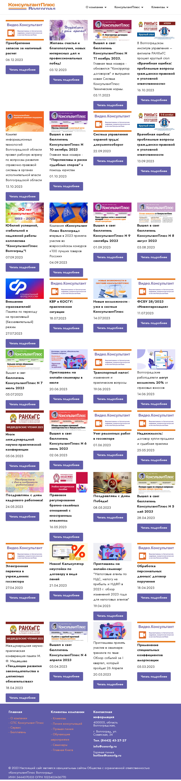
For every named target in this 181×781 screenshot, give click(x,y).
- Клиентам (58, 719)
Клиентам (158, 7)
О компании (94, 7)
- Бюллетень (17, 733)
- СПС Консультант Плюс (26, 724)
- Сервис (14, 729)
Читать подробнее (23, 69)
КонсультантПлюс (127, 7)
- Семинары (59, 746)
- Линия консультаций (66, 725)
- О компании (17, 719)
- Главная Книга (62, 751)
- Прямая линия (62, 730)
